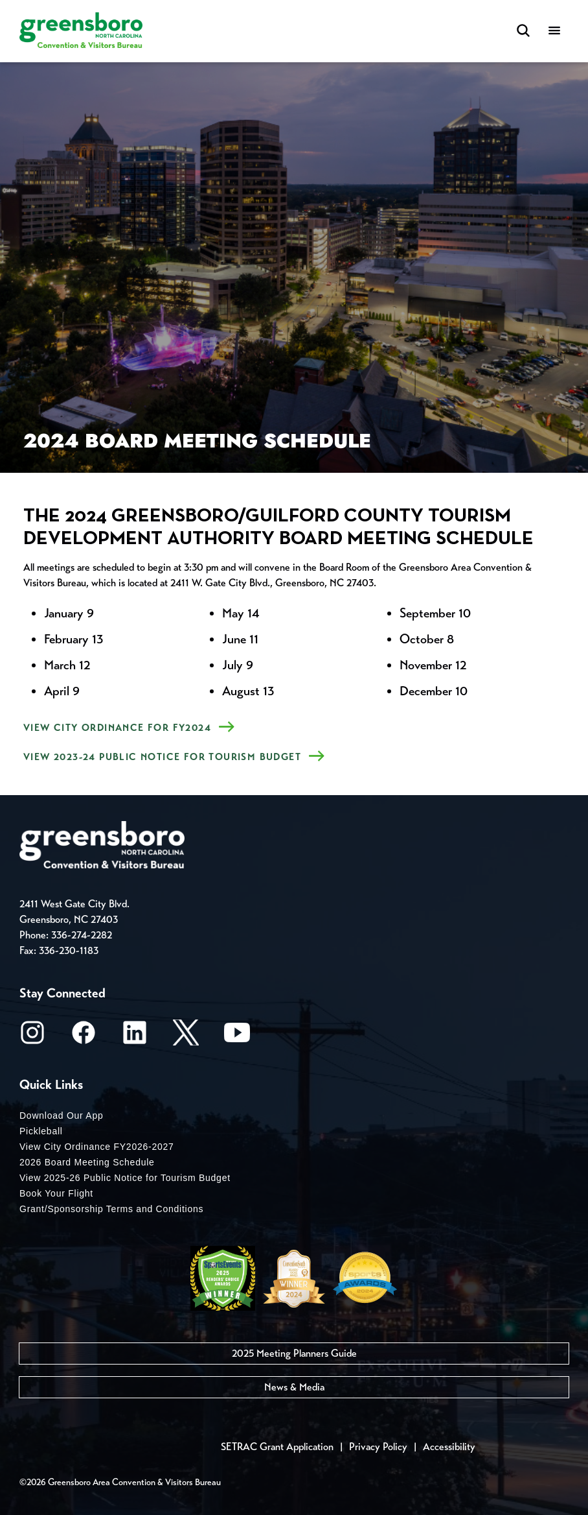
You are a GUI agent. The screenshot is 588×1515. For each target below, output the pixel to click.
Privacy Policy (378, 1446)
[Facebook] (83, 1037)
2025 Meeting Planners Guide (294, 1353)
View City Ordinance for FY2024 (117, 728)
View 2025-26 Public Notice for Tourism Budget (125, 1178)
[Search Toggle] (523, 31)
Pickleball (41, 1131)
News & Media (294, 1387)
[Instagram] (32, 1037)
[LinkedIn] (135, 1037)
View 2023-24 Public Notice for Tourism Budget (162, 757)
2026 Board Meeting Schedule (87, 1162)
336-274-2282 (81, 935)
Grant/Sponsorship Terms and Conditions (111, 1209)
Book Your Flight (56, 1193)
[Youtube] (237, 1037)
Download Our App (61, 1115)
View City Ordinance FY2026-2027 (96, 1146)
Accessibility (449, 1446)
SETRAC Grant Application (277, 1446)
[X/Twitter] (186, 1037)
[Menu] (554, 31)
